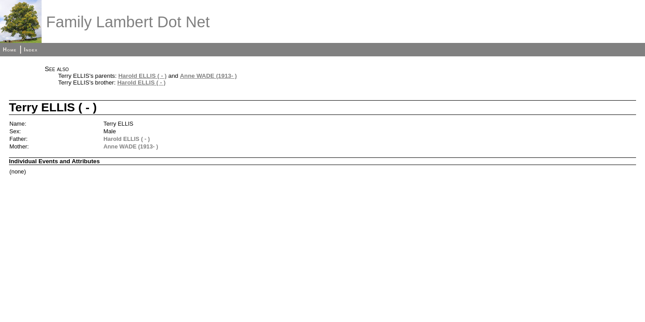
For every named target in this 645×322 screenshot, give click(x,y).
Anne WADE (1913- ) (208, 75)
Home (10, 50)
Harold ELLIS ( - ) (142, 75)
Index (31, 50)
